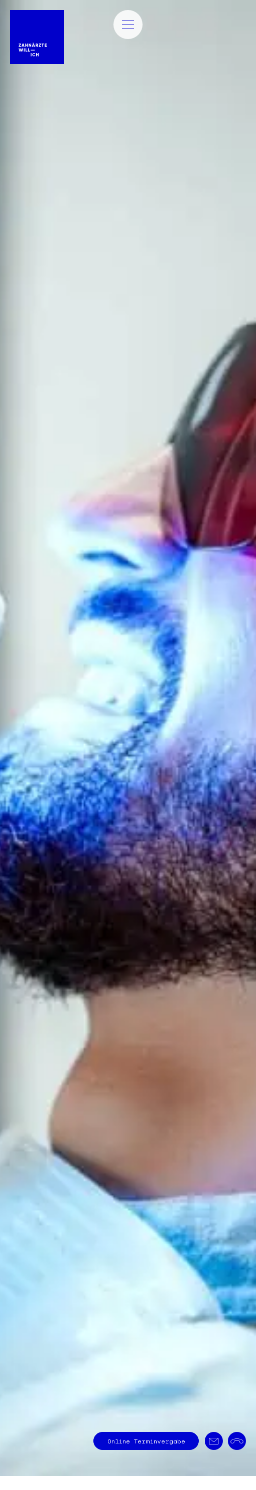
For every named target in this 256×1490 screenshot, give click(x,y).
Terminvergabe (146, 1441)
